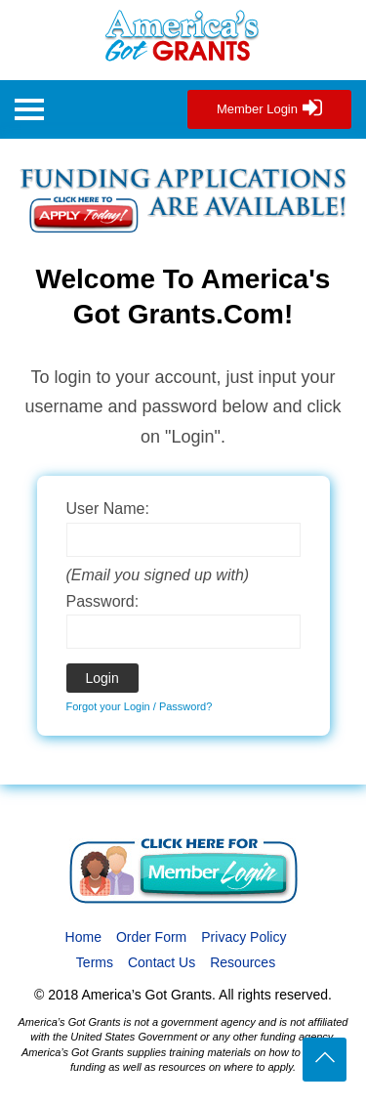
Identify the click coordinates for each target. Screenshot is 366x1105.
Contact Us (161, 962)
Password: (103, 601)
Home (83, 937)
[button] (29, 112)
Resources (242, 962)
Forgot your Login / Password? (139, 706)
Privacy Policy (243, 937)
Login (102, 678)
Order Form (151, 937)
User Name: (107, 508)
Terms (94, 962)
